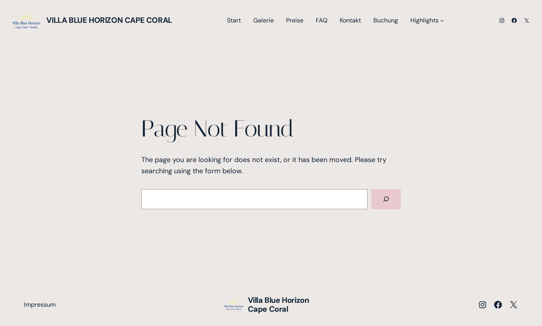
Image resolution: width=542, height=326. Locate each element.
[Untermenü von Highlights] (442, 20)
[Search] (386, 199)
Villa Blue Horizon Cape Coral (109, 20)
